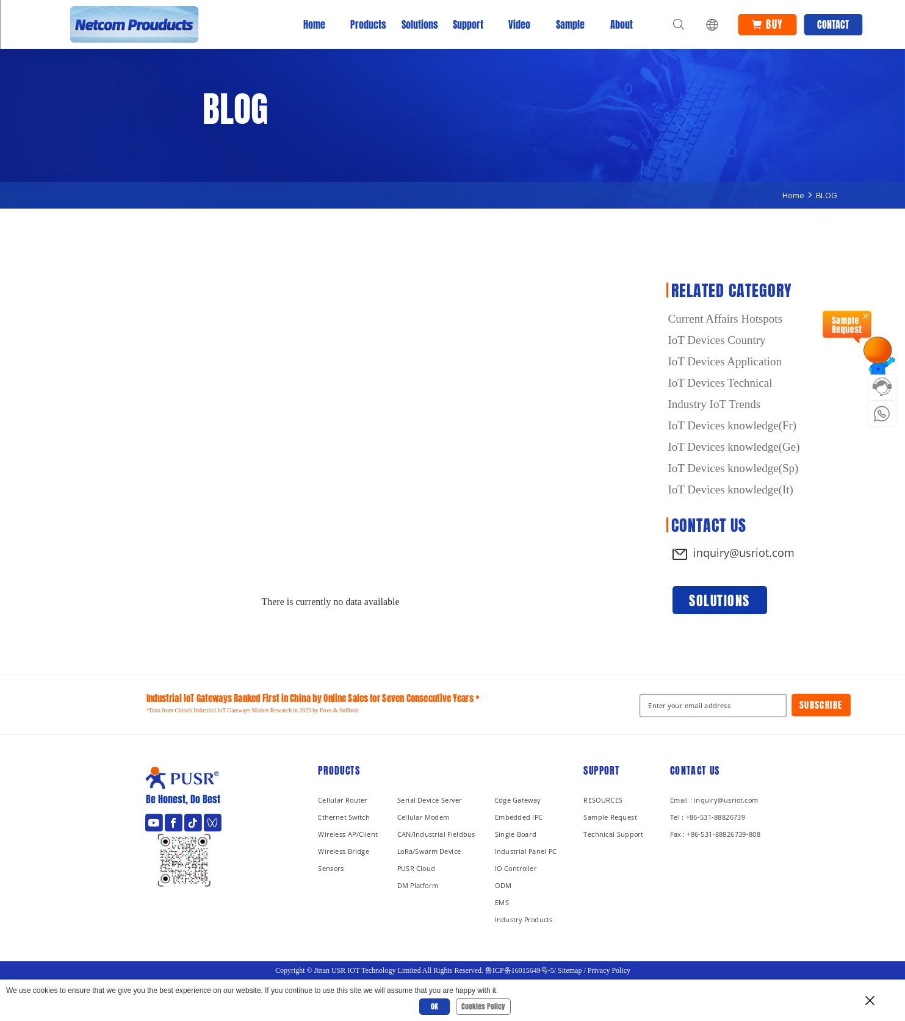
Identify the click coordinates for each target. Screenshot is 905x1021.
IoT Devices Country (717, 340)
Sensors (331, 868)
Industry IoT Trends (714, 404)
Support (468, 24)
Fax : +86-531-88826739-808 (715, 834)
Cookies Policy (483, 1006)
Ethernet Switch (344, 817)
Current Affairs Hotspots (725, 318)
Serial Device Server (429, 799)
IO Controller (515, 868)
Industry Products (523, 919)
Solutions (417, 24)
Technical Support (613, 834)
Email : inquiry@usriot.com (714, 799)
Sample (570, 24)
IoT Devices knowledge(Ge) (734, 447)
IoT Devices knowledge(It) (730, 489)
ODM (502, 885)
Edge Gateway (517, 799)
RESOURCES (602, 799)
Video (519, 24)
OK (434, 1006)
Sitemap (570, 971)
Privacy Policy (608, 971)
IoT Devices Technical (720, 383)
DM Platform (417, 885)
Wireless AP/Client (348, 834)
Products (365, 24)
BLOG (826, 195)
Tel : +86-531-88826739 (707, 817)
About (621, 24)
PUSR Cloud (415, 868)
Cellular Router (342, 799)
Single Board (515, 834)
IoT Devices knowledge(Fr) (732, 425)
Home (314, 24)
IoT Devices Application (725, 361)
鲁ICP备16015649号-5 (519, 971)
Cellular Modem (423, 817)
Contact (833, 24)
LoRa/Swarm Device (429, 851)
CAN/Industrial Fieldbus (436, 834)
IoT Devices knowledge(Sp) (733, 468)
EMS (501, 902)
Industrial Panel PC (525, 851)
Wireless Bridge (343, 851)
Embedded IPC (518, 817)
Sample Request (609, 817)
